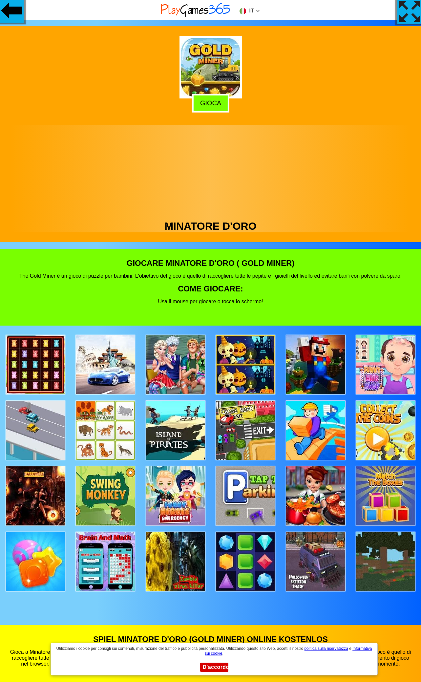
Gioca (209, 102)
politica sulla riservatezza (326, 648)
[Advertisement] (211, 171)
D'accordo (215, 667)
